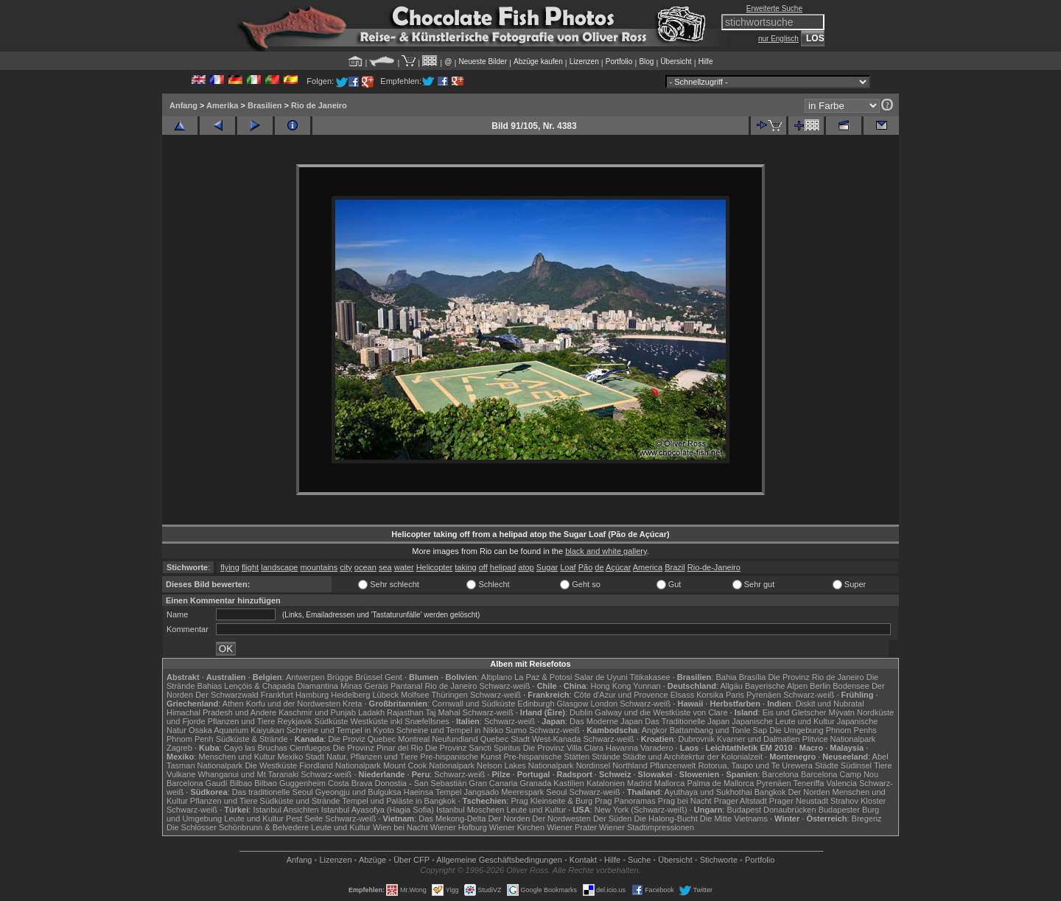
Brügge (340, 677)
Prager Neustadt (798, 800)
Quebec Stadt (505, 739)
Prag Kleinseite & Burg (551, 800)
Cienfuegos (310, 747)
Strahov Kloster (858, 800)
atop (525, 567)
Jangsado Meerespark (503, 792)
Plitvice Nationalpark (839, 739)
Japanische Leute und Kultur (783, 721)
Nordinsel (593, 765)
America (647, 567)
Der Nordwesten (561, 818)
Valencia (842, 783)
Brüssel (368, 677)
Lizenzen (584, 61)
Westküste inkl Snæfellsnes (400, 721)
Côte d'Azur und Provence (621, 694)
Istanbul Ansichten (285, 809)
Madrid (639, 783)
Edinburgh (535, 703)
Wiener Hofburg (458, 827)
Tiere (883, 765)
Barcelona (780, 774)
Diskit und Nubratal (830, 703)
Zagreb (179, 747)
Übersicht (675, 61)
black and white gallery (605, 551)
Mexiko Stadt (300, 756)
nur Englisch (778, 39)
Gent (393, 677)
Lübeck (385, 694)
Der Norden (809, 792)
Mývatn (842, 712)
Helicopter (434, 567)
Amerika (222, 105)
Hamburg (312, 694)
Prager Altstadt (740, 800)
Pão (585, 567)
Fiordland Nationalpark (340, 765)
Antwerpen (305, 677)
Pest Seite (304, 818)
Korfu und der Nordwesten (293, 703)
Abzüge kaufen (538, 61)
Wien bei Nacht (400, 827)
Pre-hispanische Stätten (546, 756)
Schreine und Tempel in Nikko (449, 730)
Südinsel (856, 765)
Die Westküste (271, 765)
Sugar (547, 567)
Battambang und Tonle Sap (719, 730)
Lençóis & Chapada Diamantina (281, 685)
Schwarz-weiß (504, 685)
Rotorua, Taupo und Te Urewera (755, 765)
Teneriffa (808, 783)
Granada (535, 783)
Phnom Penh (190, 739)
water (404, 567)
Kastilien (568, 783)
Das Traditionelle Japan (687, 721)
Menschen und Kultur (236, 756)
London (603, 703)
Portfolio (619, 61)
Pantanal (406, 685)
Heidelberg (350, 694)
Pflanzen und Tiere (242, 721)
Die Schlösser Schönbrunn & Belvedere (238, 827)
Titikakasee (649, 677)
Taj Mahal (442, 712)
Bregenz (867, 818)
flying (229, 567)
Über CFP (411, 859)
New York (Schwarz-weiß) (641, 809)
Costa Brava (350, 783)
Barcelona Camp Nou (839, 774)
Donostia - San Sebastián (421, 783)
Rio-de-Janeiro (713, 567)
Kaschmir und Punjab (317, 712)
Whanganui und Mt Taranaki (247, 774)
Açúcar (618, 567)
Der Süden (612, 818)
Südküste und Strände (300, 800)
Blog (646, 61)
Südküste (332, 721)
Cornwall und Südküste (473, 703)
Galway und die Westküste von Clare (661, 712)
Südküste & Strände (252, 739)
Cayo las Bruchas (255, 747)
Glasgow (573, 703)
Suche (639, 859)
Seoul (556, 792)
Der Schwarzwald (227, 694)
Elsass (682, 694)
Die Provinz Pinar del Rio (378, 747)
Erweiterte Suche (774, 8)
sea (385, 567)
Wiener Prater (572, 827)
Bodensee (851, 685)
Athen (233, 703)
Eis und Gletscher (795, 712)
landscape (279, 567)
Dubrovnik (697, 739)
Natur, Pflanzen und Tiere (372, 756)
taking (465, 567)
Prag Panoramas (625, 800)
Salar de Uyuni (600, 677)
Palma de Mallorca (720, 783)
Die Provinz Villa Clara (563, 747)
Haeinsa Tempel (433, 792)
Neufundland (454, 739)
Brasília (752, 677)
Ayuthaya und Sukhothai (708, 792)
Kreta (352, 703)
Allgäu (731, 685)
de (599, 567)
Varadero (656, 747)
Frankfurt (277, 694)
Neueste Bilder (482, 61)
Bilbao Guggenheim (290, 783)
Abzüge (372, 859)
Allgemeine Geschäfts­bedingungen (499, 859)
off (483, 567)
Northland (630, 765)
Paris (735, 694)
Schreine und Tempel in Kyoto (340, 730)
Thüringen (449, 694)
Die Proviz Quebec (362, 739)
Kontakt (583, 859)
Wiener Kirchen (516, 827)
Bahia (725, 677)
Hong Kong (610, 685)
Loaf (567, 567)
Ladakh (371, 712)
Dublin (581, 712)
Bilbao (241, 783)
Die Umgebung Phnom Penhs (823, 730)
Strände (606, 756)
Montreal (414, 739)
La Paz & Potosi (543, 677)
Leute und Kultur (537, 809)
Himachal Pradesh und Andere (221, 712)
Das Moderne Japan (606, 721)
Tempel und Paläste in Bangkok (398, 800)
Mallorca (669, 783)
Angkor (655, 730)
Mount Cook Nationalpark (429, 765)
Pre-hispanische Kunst (460, 756)
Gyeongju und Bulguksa (358, 792)
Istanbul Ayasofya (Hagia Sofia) (377, 809)
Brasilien (264, 105)
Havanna (622, 747)
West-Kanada (556, 739)
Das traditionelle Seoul (272, 792)
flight (250, 567)
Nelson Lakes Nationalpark (525, 765)
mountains (318, 567)
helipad (503, 567)
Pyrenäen (763, 694)
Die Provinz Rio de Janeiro (816, 677)
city (346, 567)
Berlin (820, 685)
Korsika (710, 694)
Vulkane (181, 774)
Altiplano (496, 677)
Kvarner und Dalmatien (758, 739)
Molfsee (415, 694)
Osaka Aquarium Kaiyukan (236, 730)
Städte (826, 765)
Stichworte (719, 859)
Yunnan (646, 685)
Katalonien (605, 783)
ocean (365, 567)
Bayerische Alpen (776, 685)
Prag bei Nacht (685, 800)
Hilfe (705, 61)
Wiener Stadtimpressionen (646, 827)
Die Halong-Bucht (666, 818)
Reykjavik (294, 721)
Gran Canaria (493, 783)
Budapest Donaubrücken (771, 809)
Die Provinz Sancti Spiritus (473, 747)
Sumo (516, 730)
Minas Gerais (364, 685)
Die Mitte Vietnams (734, 818)
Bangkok (770, 792)
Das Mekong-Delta (452, 818)
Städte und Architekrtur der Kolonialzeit (693, 756)
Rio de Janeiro (319, 105)
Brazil (675, 567)
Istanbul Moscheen (470, 809)
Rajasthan (405, 712)
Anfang (183, 105)
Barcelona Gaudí (197, 783)
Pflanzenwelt (673, 765)
